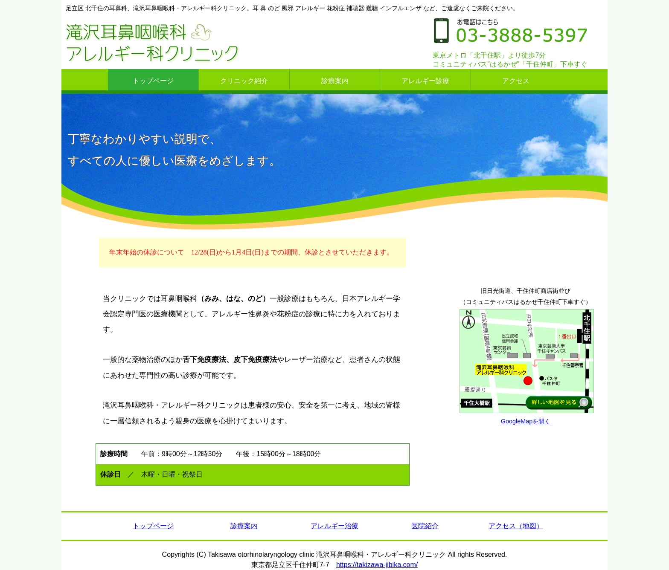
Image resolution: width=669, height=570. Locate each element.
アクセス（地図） (516, 525)
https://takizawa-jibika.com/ (377, 564)
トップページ (153, 525)
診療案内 (244, 525)
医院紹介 (425, 525)
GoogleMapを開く (525, 421)
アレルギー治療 (334, 525)
